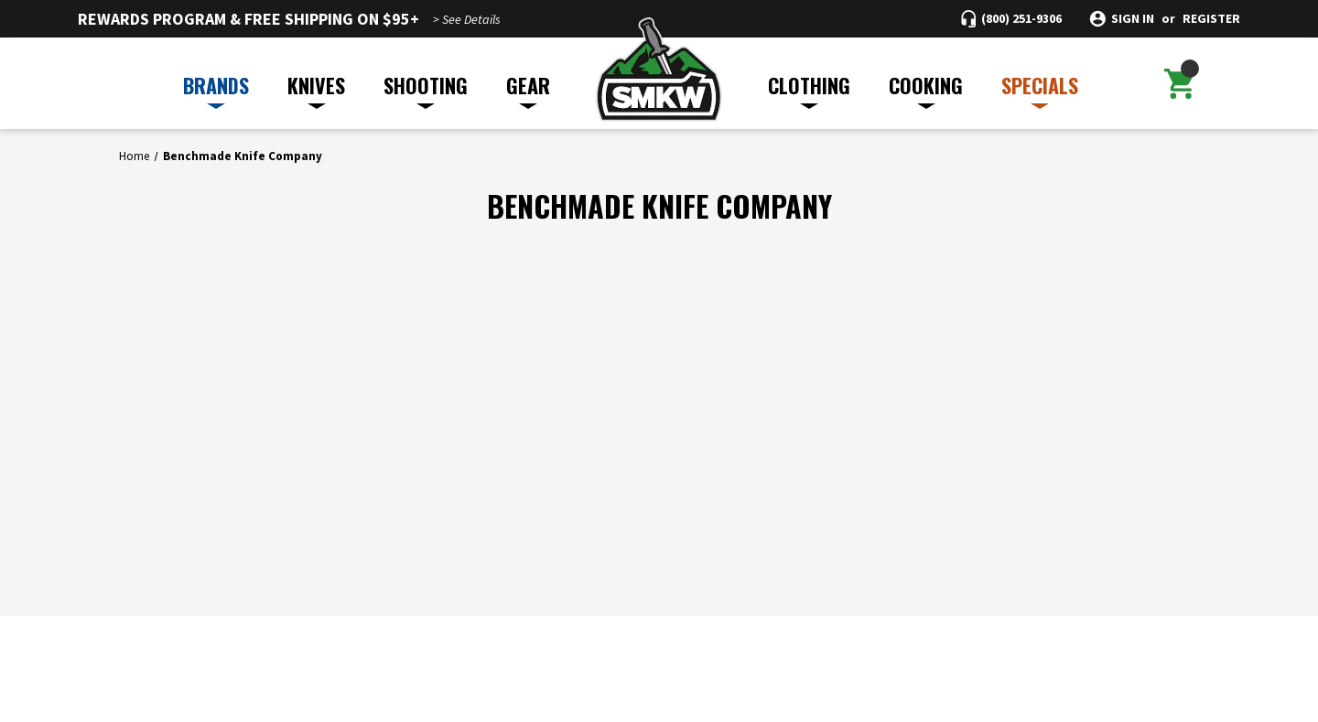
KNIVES (316, 89)
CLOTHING (809, 89)
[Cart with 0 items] (1179, 83)
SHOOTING (426, 89)
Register (1211, 19)
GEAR (528, 89)
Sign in (1132, 19)
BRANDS (216, 89)
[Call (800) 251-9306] (1011, 18)
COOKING (926, 89)
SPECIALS (1039, 89)
